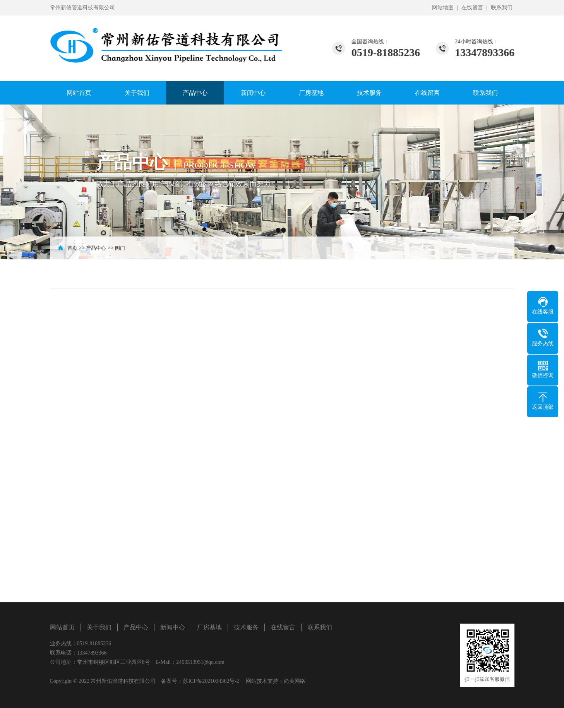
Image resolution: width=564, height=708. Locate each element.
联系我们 (502, 7)
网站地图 (443, 7)
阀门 (120, 248)
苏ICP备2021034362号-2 (211, 681)
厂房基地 (311, 92)
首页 (72, 248)
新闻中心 (253, 92)
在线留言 (472, 7)
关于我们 (137, 92)
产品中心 (195, 92)
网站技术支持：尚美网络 (275, 681)
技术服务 (369, 92)
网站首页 (79, 92)
